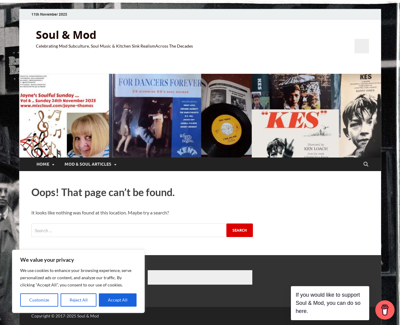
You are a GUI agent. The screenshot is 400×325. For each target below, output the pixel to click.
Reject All (79, 299)
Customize (39, 299)
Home (42, 164)
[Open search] (365, 164)
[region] (78, 281)
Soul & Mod (66, 34)
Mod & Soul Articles (88, 164)
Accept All (118, 299)
